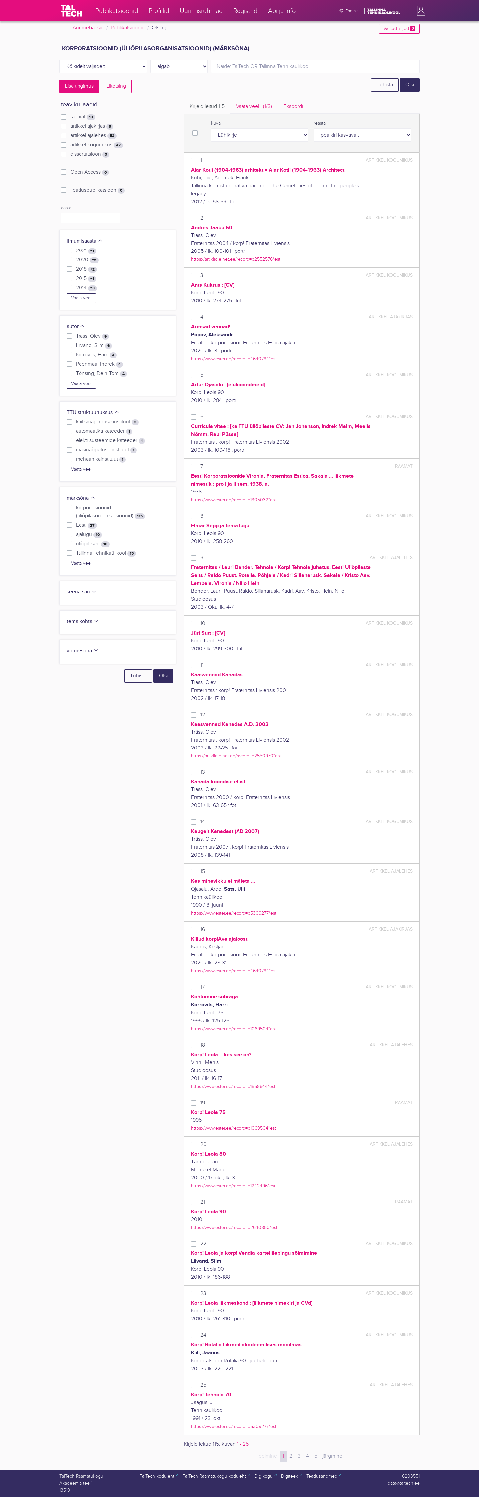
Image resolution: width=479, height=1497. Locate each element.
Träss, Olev (92, 336)
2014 (86, 288)
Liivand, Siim (94, 345)
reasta (320, 123)
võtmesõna (83, 651)
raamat (82, 117)
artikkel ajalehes (93, 135)
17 (202, 987)
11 (202, 665)
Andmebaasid (88, 28)
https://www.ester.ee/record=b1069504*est (233, 1029)
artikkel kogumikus (96, 145)
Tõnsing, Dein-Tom (101, 373)
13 (202, 772)
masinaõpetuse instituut (106, 450)
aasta (66, 208)
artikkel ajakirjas (91, 126)
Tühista (385, 85)
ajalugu (89, 534)
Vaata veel (81, 298)
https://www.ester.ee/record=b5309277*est (233, 913)
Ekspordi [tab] (293, 106)
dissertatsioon (89, 154)
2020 (87, 260)
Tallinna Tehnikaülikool (106, 553)
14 (202, 822)
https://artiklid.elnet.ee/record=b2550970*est (236, 756)
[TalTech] (71, 10)
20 (203, 1144)
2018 (86, 269)
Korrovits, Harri (96, 355)
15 (202, 871)
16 (202, 929)
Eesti (86, 525)
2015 (86, 278)
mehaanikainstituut (101, 459)
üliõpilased (93, 544)
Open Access (89, 172)
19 (202, 1103)
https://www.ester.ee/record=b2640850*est (234, 1227)
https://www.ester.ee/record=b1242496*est (233, 1186)
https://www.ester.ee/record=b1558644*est (233, 1086)
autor (76, 326)
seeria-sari (82, 592)
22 (203, 1244)
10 (202, 623)
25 (203, 1385)
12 (202, 715)
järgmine (332, 1456)
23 (203, 1293)
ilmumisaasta (85, 241)
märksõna (81, 498)
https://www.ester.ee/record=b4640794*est (234, 359)
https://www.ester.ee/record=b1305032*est (233, 500)
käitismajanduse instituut (107, 422)
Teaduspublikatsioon (97, 190)
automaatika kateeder (104, 431)
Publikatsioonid (128, 28)
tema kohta (83, 621)
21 (202, 1202)
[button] (420, 10)
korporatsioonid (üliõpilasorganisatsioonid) (110, 512)
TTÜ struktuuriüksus (93, 412)
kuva (216, 123)
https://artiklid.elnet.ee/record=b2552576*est (235, 259)
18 (202, 1045)
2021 (86, 251)
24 (203, 1335)
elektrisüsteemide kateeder (110, 440)
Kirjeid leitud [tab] (207, 106)
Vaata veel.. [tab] (254, 106)
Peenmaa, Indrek (99, 364)
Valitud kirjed (399, 28)
